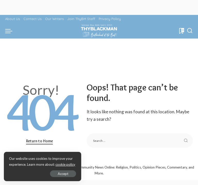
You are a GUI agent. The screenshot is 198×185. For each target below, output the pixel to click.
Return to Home (39, 140)
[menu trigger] (10, 31)
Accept (63, 174)
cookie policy (65, 164)
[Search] (190, 31)
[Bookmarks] (181, 31)
